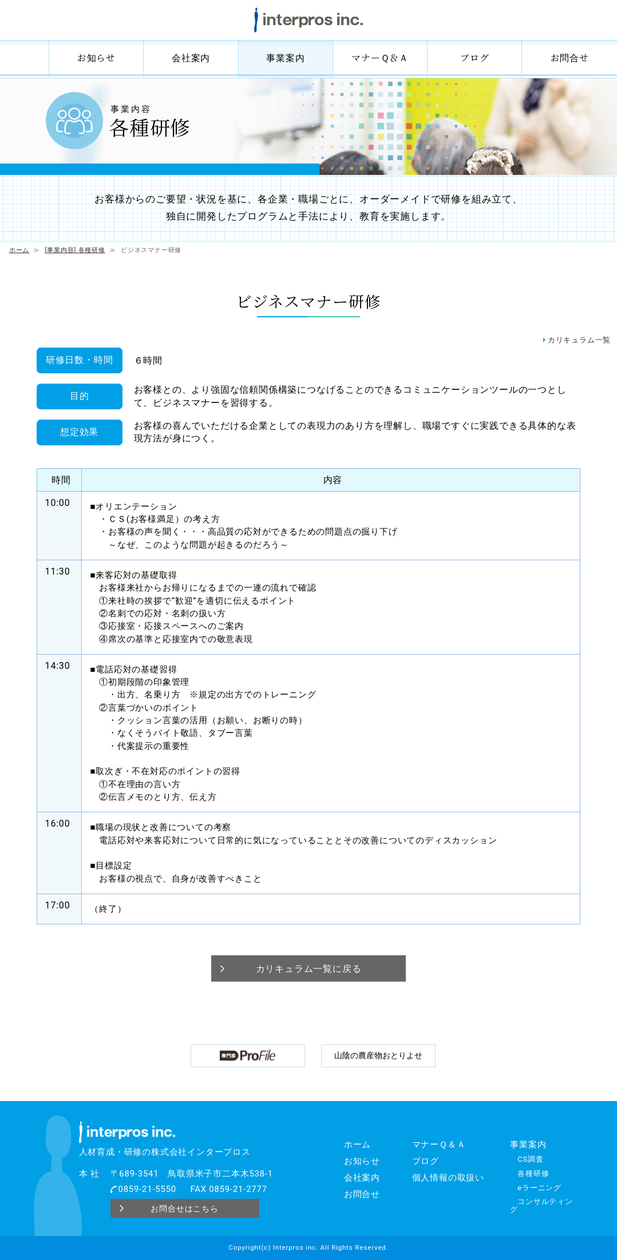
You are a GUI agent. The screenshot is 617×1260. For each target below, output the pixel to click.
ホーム (24, 57)
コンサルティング (541, 1205)
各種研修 (533, 1173)
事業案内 (285, 57)
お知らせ (96, 57)
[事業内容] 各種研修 (75, 250)
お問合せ (570, 57)
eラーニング (539, 1187)
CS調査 (530, 1159)
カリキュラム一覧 (579, 340)
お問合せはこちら (184, 1208)
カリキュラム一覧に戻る (309, 968)
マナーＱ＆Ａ (380, 57)
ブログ (474, 57)
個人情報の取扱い (448, 1178)
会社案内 (191, 57)
